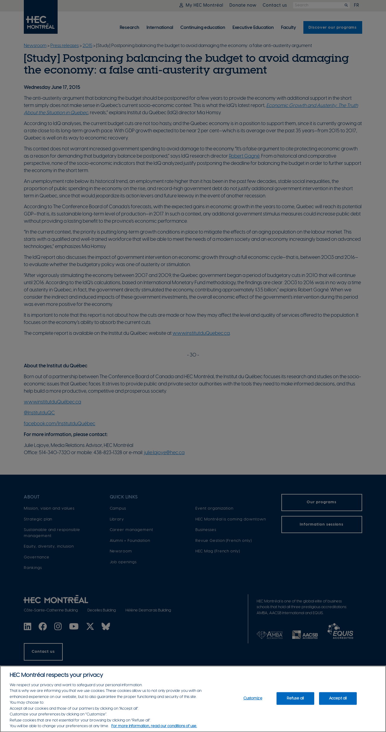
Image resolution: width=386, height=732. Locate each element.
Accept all (337, 701)
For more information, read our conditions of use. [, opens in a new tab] (154, 729)
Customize (252, 701)
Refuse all (295, 701)
